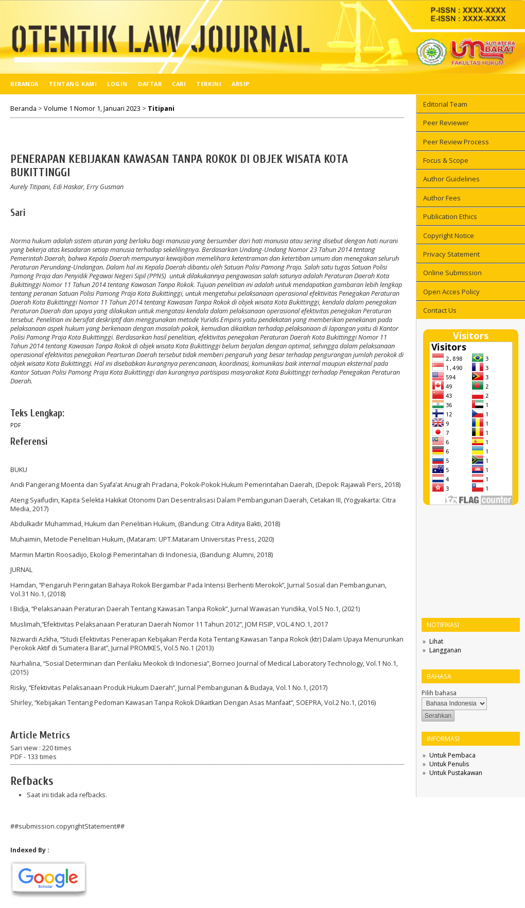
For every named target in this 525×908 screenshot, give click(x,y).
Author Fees (442, 198)
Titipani (161, 108)
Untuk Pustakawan (455, 772)
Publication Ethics (450, 216)
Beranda (24, 84)
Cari (179, 84)
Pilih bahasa (439, 692)
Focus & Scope (445, 160)
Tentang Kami (73, 84)
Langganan (445, 650)
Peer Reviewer (446, 122)
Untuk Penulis (449, 764)
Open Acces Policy (451, 291)
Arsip (241, 84)
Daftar (150, 84)
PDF (15, 425)
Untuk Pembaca (452, 755)
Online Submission (452, 272)
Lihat (436, 641)
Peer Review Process (456, 141)
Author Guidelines (451, 178)
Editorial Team (445, 104)
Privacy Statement (451, 254)
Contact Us (440, 310)
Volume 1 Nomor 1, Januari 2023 (92, 108)
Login (117, 84)
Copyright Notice (448, 235)
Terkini (208, 84)
